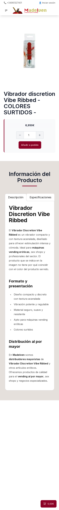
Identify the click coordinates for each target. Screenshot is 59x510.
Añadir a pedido (30, 145)
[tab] (15, 197)
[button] (6, 10)
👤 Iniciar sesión (47, 2)
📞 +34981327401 (13, 2)
